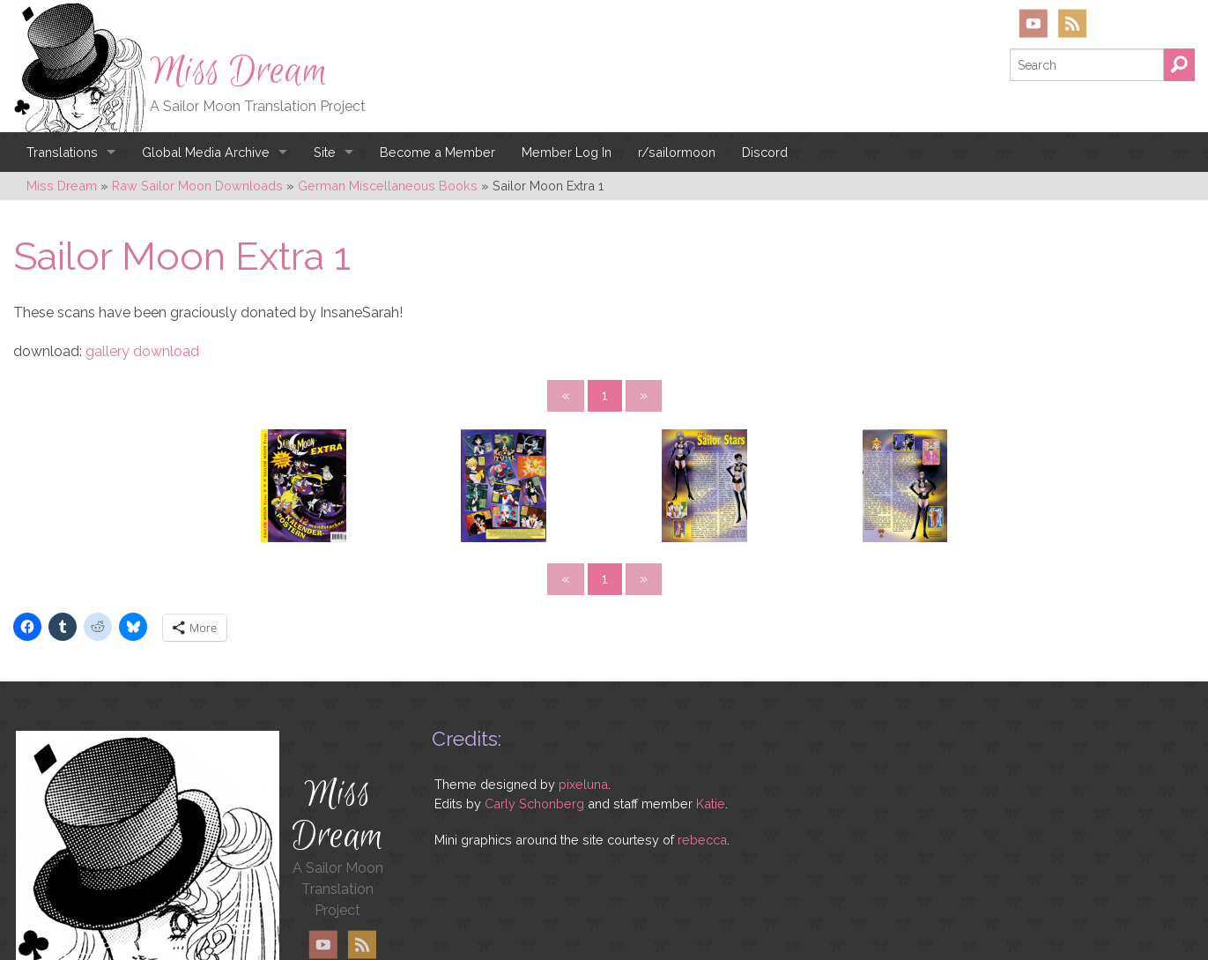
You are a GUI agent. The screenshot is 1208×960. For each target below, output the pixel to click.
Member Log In (566, 152)
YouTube (1034, 23)
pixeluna (583, 686)
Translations (62, 152)
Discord (765, 152)
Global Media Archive (206, 152)
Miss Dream (239, 71)
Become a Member (437, 152)
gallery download (142, 351)
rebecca (702, 741)
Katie (710, 704)
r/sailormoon (676, 152)
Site (325, 152)
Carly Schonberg (534, 704)
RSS (1071, 23)
